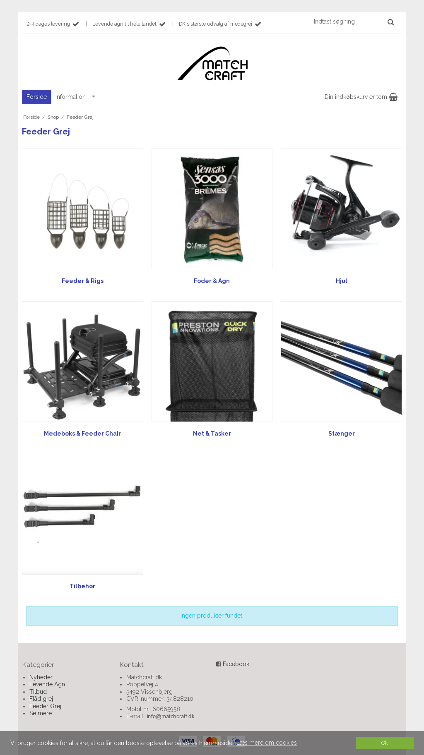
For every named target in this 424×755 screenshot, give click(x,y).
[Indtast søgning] (353, 21)
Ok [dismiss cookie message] (384, 743)
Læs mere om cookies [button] (266, 742)
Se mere (40, 713)
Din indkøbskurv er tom (361, 96)
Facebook (236, 664)
